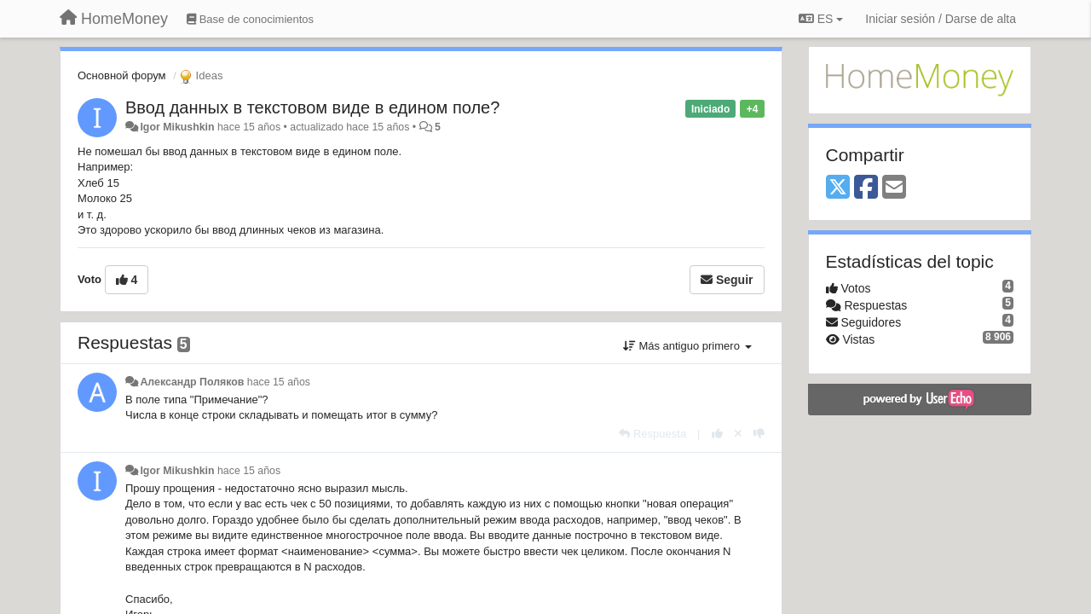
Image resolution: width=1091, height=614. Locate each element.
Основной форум (122, 75)
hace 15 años (278, 382)
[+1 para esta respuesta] (717, 433)
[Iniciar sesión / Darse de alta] (940, 18)
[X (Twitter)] (838, 188)
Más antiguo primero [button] (687, 345)
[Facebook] (866, 188)
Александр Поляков (192, 382)
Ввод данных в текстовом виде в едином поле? (312, 107)
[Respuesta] (652, 433)
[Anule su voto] (738, 433)
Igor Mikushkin (177, 127)
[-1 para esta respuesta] (759, 433)
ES (821, 19)
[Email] (894, 188)
